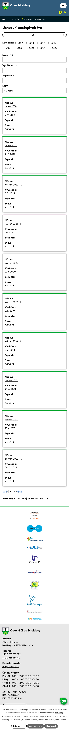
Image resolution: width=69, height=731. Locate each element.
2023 (31, 47)
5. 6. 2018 (10, 349)
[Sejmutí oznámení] (34, 80)
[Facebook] (60, 12)
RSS (48, 34)
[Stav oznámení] (34, 90)
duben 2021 (13, 380)
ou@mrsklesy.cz (10, 666)
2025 (54, 47)
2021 (8, 47)
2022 (19, 47)
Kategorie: (8, 42)
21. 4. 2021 (10, 389)
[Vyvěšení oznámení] (34, 70)
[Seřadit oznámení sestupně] (12, 55)
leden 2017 (13, 145)
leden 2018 (13, 106)
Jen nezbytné (35, 726)
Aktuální (9, 128)
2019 (42, 42)
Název (6, 55)
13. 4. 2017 (10, 428)
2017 (20, 42)
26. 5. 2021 (10, 232)
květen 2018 (13, 341)
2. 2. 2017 (10, 154)
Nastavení (51, 726)
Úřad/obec (16, 19)
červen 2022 (14, 458)
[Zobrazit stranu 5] (10, 491)
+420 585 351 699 (11, 654)
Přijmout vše (19, 726)
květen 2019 (13, 302)
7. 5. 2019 (10, 310)
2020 (54, 42)
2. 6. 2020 (10, 271)
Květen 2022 (14, 184)
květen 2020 (14, 262)
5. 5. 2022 (10, 193)
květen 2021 (13, 223)
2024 (42, 47)
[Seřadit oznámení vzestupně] (12, 54)
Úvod (4, 19)
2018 (31, 42)
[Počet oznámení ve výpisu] (43, 498)
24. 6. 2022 (11, 467)
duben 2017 (13, 419)
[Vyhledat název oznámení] (34, 59)
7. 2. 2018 (10, 115)
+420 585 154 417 (11, 657)
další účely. (59, 712)
